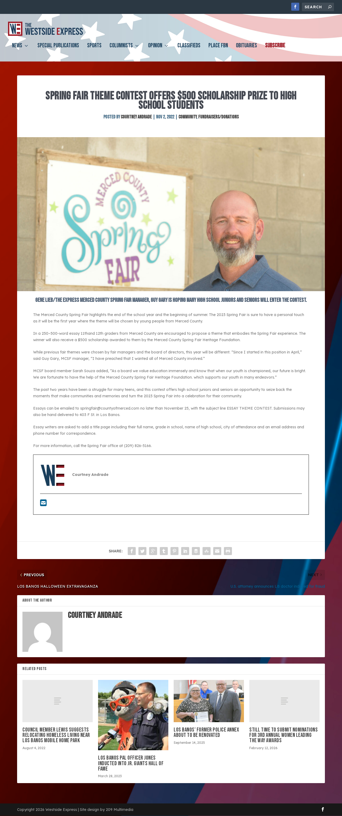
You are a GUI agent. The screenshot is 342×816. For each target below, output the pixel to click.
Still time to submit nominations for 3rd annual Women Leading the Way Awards (283, 735)
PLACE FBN (218, 50)
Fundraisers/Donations (218, 117)
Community (187, 117)
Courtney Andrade (136, 117)
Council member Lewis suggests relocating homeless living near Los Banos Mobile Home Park (56, 735)
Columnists (121, 50)
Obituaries (246, 50)
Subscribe (275, 50)
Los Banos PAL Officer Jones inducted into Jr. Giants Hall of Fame (131, 763)
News (17, 50)
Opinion (155, 50)
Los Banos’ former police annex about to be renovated (206, 733)
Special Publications (58, 50)
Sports (94, 50)
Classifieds (188, 50)
